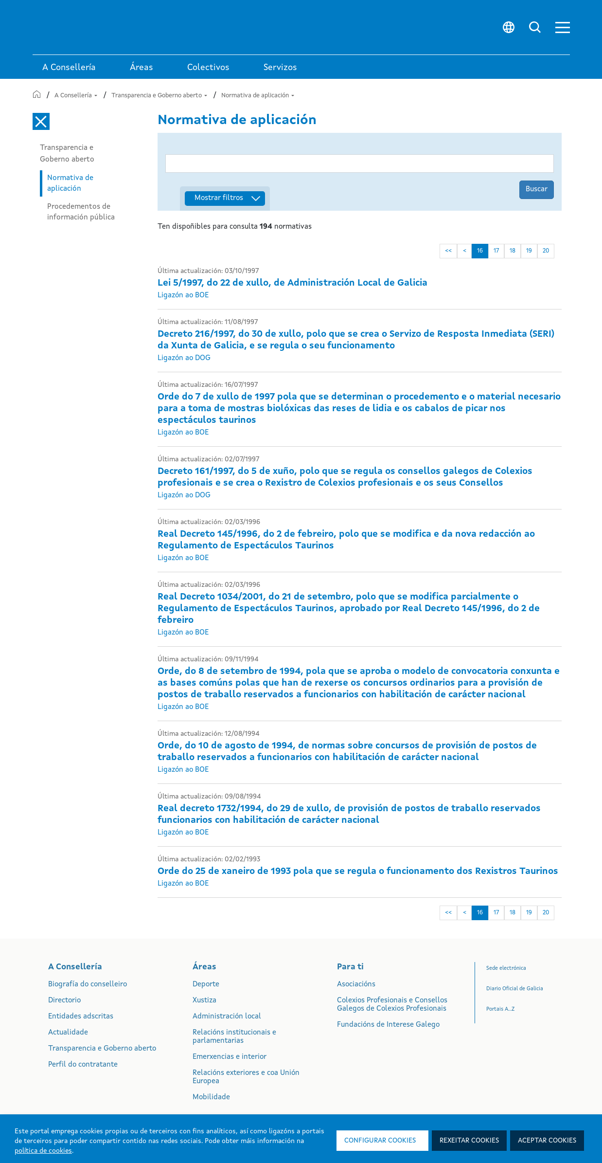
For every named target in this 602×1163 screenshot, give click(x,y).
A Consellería (75, 95)
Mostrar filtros (219, 198)
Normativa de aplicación (257, 95)
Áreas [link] (141, 67)
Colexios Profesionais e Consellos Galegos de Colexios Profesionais (392, 1005)
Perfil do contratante (83, 1065)
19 (530, 251)
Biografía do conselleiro (87, 984)
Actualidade (68, 1032)
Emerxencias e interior (229, 1057)
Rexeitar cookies (469, 1140)
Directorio (64, 1000)
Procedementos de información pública (81, 212)
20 (547, 251)
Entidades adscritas (80, 1016)
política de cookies (43, 1150)
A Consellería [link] (69, 67)
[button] (562, 27)
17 (497, 251)
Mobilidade (211, 1097)
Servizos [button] (280, 67)
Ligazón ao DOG (184, 358)
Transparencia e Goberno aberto (159, 95)
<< (449, 251)
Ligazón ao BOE (183, 295)
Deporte (206, 984)
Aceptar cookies (547, 1140)
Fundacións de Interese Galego (388, 1025)
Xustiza (204, 1000)
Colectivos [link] (208, 67)
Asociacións (356, 984)
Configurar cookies (380, 1140)
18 (513, 251)
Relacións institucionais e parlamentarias (234, 1037)
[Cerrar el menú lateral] (41, 121)
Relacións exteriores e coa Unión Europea (246, 1077)
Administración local (227, 1016)
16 (481, 251)
